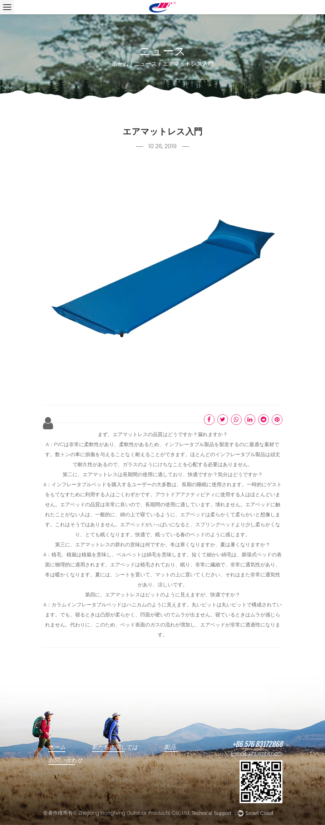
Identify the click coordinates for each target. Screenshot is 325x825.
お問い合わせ (65, 760)
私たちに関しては (115, 747)
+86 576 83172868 (257, 744)
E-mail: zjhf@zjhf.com (256, 754)
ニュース (145, 64)
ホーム (120, 64)
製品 (170, 747)
